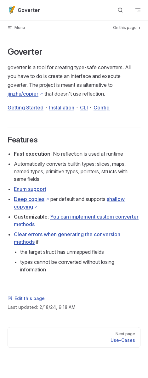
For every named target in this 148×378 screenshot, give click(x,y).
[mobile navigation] (137, 10)
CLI (84, 107)
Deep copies (29, 199)
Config (102, 107)
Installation (61, 107)
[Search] (120, 10)
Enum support (30, 189)
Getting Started (25, 107)
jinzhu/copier (23, 94)
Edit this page (26, 298)
